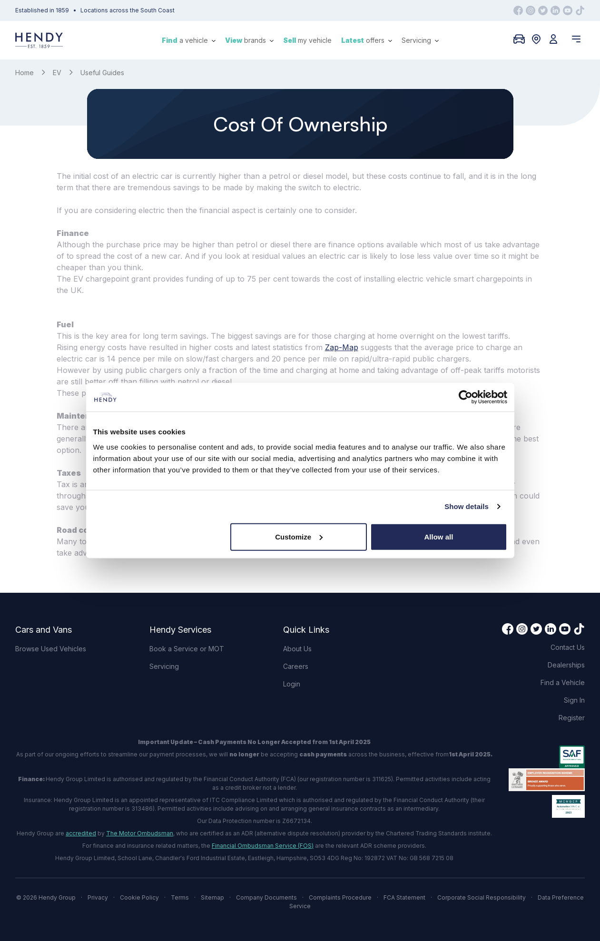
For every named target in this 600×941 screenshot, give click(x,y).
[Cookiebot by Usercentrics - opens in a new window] (465, 397)
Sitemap (212, 897)
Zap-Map (341, 347)
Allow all (438, 536)
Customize (299, 536)
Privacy (98, 897)
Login (291, 684)
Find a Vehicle (563, 682)
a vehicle (189, 40)
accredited (81, 833)
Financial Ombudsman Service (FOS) (263, 845)
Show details (466, 506)
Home (24, 73)
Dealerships (566, 665)
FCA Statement (404, 897)
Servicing (420, 40)
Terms (180, 897)
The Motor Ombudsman (139, 833)
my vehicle (307, 40)
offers (366, 40)
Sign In (574, 700)
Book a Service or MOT (186, 649)
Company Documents (266, 897)
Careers (295, 666)
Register (572, 718)
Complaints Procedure (340, 897)
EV (57, 73)
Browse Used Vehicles (50, 649)
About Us (297, 649)
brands (249, 40)
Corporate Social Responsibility (481, 897)
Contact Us (568, 647)
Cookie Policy (139, 897)
